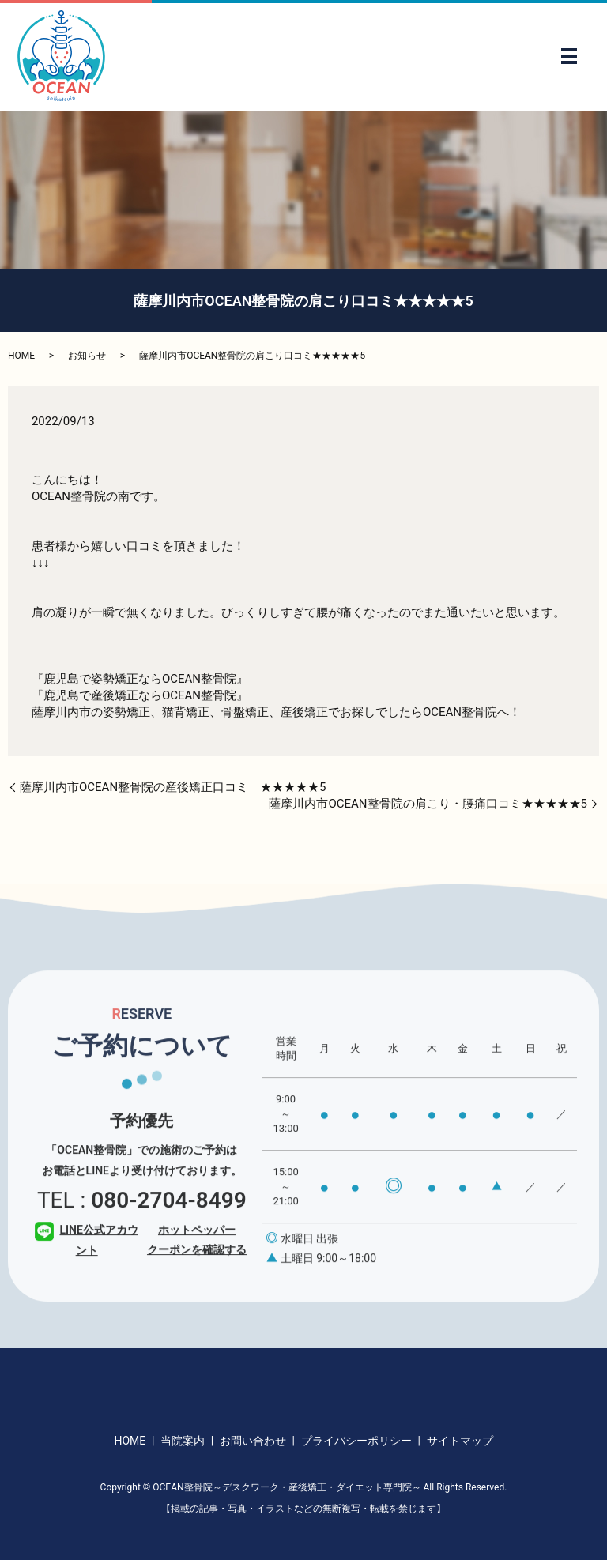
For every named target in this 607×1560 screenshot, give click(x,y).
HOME (21, 355)
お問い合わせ (253, 1440)
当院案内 (182, 1440)
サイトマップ (460, 1440)
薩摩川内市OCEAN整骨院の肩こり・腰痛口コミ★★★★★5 (428, 804)
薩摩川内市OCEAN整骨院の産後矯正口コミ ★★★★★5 (173, 787)
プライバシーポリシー (356, 1440)
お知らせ (87, 355)
